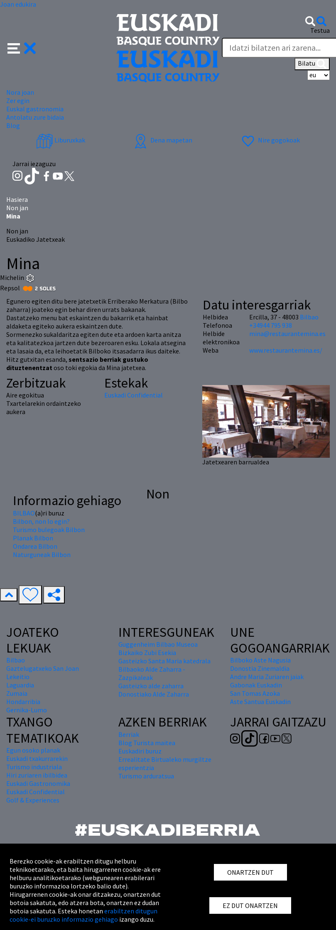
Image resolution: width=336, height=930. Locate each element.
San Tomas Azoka (255, 693)
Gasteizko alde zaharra (151, 686)
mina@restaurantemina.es (287, 333)
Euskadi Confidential (133, 395)
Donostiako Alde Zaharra (153, 694)
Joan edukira (18, 4)
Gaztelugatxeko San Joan (42, 668)
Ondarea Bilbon (35, 546)
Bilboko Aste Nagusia (260, 660)
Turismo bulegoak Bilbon (49, 529)
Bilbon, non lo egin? (41, 521)
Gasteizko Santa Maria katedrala (164, 661)
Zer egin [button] (17, 100)
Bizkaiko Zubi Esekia (147, 652)
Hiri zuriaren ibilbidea (36, 775)
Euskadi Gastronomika (38, 783)
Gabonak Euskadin (256, 685)
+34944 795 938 (270, 325)
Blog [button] (13, 125)
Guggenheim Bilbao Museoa (158, 644)
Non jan (17, 208)
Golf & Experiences (32, 800)
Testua (320, 30)
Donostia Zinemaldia (259, 668)
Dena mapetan (162, 140)
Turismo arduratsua (146, 776)
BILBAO (24, 513)
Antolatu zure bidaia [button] (35, 117)
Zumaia (16, 693)
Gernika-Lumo (26, 710)
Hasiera (17, 199)
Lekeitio (17, 676)
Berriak (128, 734)
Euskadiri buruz (140, 751)
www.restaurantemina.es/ (285, 350)
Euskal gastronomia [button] (35, 109)
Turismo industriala (34, 767)
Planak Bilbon (33, 538)
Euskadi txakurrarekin (37, 758)
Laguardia (20, 685)
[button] (21, 47)
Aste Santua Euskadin (260, 701)
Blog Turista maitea (146, 743)
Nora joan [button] (20, 92)
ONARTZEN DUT (250, 872)
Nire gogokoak (270, 140)
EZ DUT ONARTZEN (250, 905)
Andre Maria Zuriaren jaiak (267, 676)
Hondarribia (23, 701)
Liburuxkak (60, 140)
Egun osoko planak (33, 750)
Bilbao (309, 317)
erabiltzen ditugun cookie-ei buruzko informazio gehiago (83, 915)
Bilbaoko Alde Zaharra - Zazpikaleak (151, 673)
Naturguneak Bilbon (42, 554)
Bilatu (312, 64)
